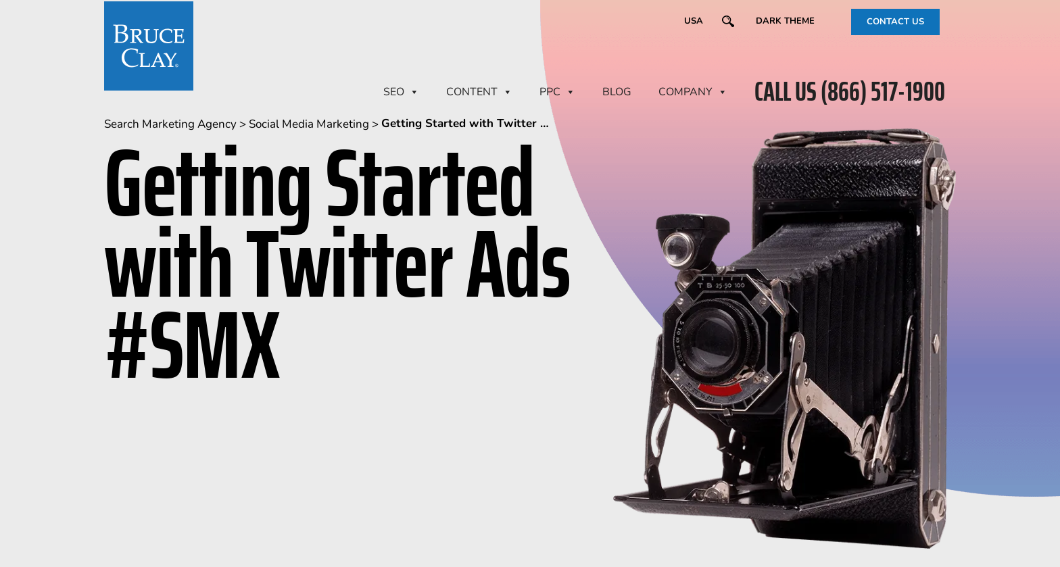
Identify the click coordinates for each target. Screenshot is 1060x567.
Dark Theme (785, 21)
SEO (401, 91)
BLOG (616, 91)
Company (692, 91)
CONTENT (479, 91)
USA (693, 21)
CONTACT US (895, 22)
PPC (557, 91)
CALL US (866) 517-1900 (849, 91)
